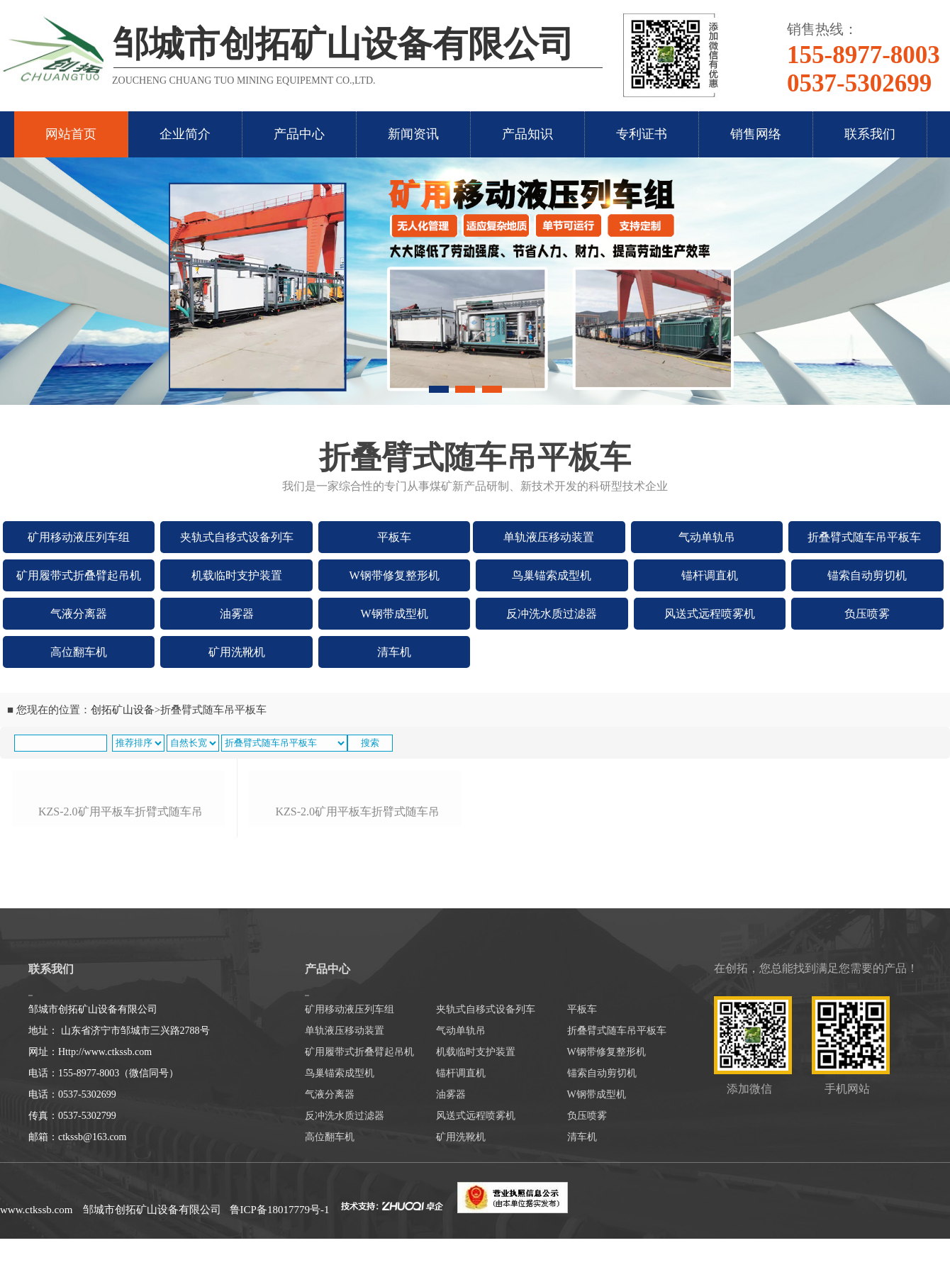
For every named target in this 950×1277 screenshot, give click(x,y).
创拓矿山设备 (123, 709)
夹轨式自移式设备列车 (237, 537)
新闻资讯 (413, 134)
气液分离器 (78, 614)
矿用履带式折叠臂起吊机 (78, 575)
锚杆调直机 (709, 575)
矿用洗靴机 (236, 652)
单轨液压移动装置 (548, 537)
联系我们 (869, 134)
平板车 (394, 537)
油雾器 (237, 614)
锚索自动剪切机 (867, 575)
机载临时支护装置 (236, 575)
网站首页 (70, 134)
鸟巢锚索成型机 (551, 575)
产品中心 (299, 134)
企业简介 (185, 134)
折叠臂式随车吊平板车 (864, 537)
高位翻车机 (78, 652)
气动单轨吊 (706, 537)
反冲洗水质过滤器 (551, 614)
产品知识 (527, 134)
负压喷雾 (867, 614)
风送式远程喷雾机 (709, 614)
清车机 (394, 652)
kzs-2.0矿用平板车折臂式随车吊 (120, 956)
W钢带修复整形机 (395, 575)
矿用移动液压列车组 (79, 537)
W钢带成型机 (394, 614)
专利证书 (641, 134)
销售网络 (755, 134)
